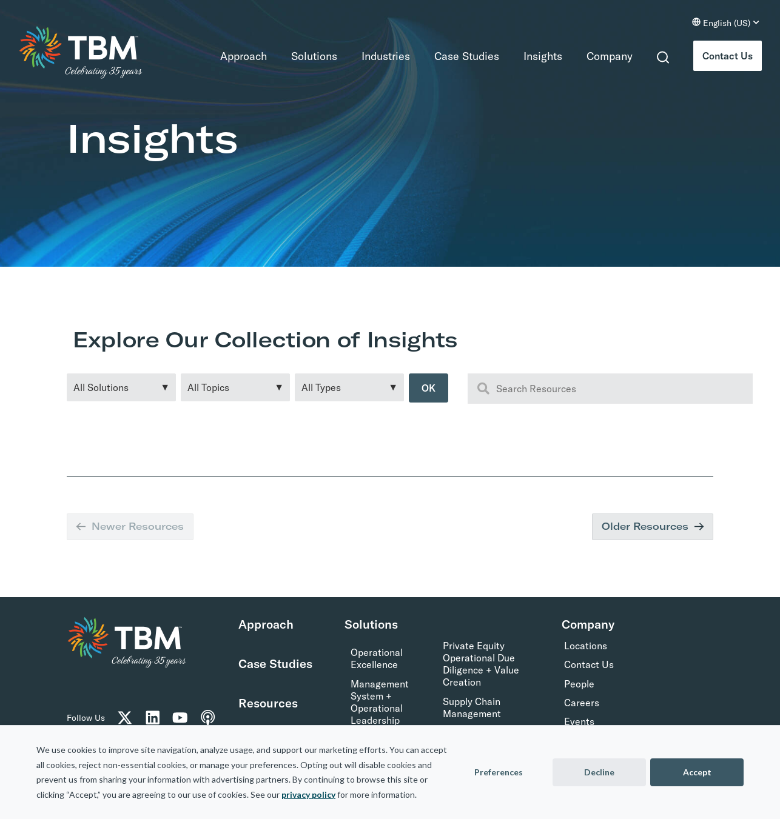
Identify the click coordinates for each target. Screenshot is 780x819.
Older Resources (653, 526)
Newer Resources (130, 526)
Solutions (314, 56)
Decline (599, 772)
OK (428, 388)
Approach (243, 56)
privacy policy (308, 794)
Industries (385, 56)
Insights (542, 56)
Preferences (498, 772)
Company (610, 56)
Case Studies (466, 56)
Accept (697, 772)
